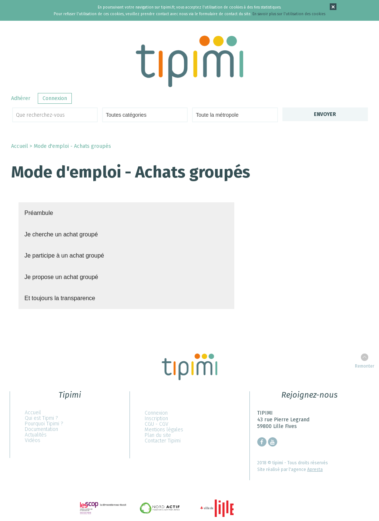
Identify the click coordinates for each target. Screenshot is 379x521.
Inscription (156, 418)
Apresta (315, 469)
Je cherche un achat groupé (61, 234)
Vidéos (32, 440)
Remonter (364, 366)
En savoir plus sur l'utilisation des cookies (288, 14)
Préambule (38, 213)
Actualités (36, 435)
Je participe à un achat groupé (64, 255)
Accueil (19, 146)
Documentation (41, 429)
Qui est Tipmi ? (41, 418)
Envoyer (325, 114)
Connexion (55, 98)
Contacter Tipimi (163, 441)
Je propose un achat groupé (61, 277)
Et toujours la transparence (59, 298)
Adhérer (20, 98)
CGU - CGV (156, 424)
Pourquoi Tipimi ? (44, 424)
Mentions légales (164, 429)
